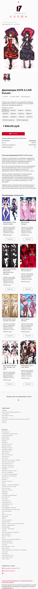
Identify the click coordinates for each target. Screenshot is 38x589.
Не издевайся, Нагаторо (9, 507)
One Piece (5, 498)
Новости (4, 420)
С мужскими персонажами (9, 474)
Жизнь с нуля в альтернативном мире (13, 523)
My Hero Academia (7, 472)
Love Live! (5, 551)
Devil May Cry (6, 497)
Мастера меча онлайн (8, 461)
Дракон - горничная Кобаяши (10, 484)
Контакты (5, 417)
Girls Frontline (6, 500)
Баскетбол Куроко (7, 557)
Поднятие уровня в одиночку (10, 532)
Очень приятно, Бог (7, 555)
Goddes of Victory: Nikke (9, 486)
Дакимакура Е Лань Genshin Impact (9, 223)
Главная (4, 410)
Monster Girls (5, 437)
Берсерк (4, 479)
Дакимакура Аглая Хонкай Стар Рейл (9, 319)
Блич (3, 537)
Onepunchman (6, 521)
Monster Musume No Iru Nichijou (11, 460)
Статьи (4, 422)
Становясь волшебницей (9, 495)
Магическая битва (7, 542)
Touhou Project (6, 535)
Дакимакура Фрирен (25, 223)
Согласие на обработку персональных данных (16, 419)
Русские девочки (7, 520)
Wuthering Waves (7, 541)
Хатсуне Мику (6, 488)
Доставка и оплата (7, 415)
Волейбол (5, 553)
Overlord (4, 544)
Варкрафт (5, 493)
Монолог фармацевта (8, 525)
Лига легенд (5, 548)
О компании (5, 413)
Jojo (3, 513)
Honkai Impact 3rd (7, 504)
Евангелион (5, 505)
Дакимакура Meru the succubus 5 (27, 269)
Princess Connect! (7, 481)
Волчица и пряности (8, 465)
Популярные (5, 431)
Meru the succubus (7, 454)
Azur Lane (5, 458)
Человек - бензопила (8, 528)
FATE (3, 483)
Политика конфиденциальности (11, 412)
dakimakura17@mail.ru (8, 571)
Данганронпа (6, 527)
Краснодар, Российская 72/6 (10, 568)
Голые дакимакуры (7, 435)
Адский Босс (6, 456)
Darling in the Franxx (8, 467)
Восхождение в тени (8, 546)
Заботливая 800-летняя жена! (11, 509)
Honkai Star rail (6, 451)
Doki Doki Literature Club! (9, 470)
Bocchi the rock (6, 514)
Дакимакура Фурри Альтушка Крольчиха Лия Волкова (9, 271)
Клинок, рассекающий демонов (11, 539)
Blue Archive (5, 453)
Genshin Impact (6, 446)
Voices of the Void (7, 490)
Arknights (4, 468)
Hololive (4, 530)
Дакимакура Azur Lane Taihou (27, 366)
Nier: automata (6, 534)
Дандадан (5, 516)
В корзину (13, 134)
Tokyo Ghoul (5, 558)
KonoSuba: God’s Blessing (9, 475)
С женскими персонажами (9, 22)
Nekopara (4, 491)
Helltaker (4, 440)
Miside (3, 518)
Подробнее (10, 239)
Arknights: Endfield (7, 449)
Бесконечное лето (7, 463)
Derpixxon (5, 442)
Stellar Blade (5, 439)
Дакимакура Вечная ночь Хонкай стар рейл (9, 367)
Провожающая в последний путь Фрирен (14, 549)
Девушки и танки (7, 447)
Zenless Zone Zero (7, 444)
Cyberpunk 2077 (6, 502)
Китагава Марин (7, 511)
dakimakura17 (32, 140)
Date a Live (5, 477)
